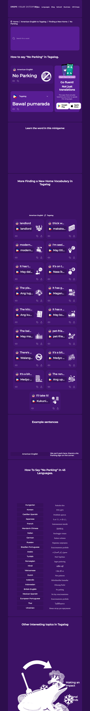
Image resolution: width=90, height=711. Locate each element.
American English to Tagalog (33, 22)
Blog (53, 7)
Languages (45, 7)
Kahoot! (59, 7)
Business (67, 7)
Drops (37, 7)
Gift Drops (75, 7)
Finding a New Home (58, 22)
